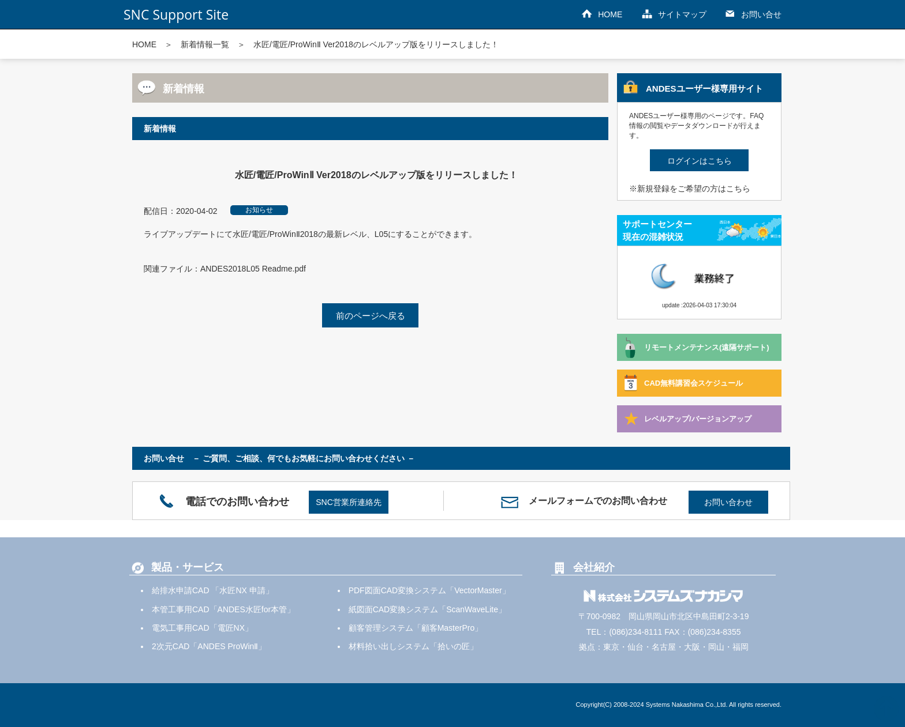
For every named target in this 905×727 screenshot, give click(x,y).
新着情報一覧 (205, 44)
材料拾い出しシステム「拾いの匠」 (413, 646)
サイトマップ (682, 14)
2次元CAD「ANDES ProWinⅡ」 (209, 646)
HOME (610, 14)
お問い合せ (761, 14)
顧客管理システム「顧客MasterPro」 (416, 627)
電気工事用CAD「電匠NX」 (202, 627)
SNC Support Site (176, 14)
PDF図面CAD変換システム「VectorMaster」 (429, 590)
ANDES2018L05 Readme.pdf (253, 268)
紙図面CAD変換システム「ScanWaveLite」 (427, 609)
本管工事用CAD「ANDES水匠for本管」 (223, 609)
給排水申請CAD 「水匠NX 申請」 (213, 590)
